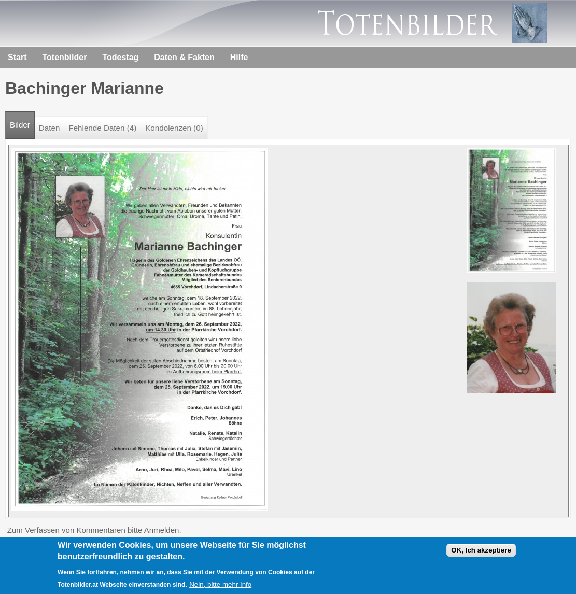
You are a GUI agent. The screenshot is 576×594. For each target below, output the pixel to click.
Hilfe (239, 57)
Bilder (22, 120)
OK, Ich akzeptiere (481, 551)
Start (17, 57)
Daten (49, 127)
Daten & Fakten (184, 57)
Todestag (120, 57)
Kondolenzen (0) (174, 127)
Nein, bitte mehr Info (220, 585)
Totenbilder (64, 57)
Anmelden (161, 530)
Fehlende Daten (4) (102, 127)
